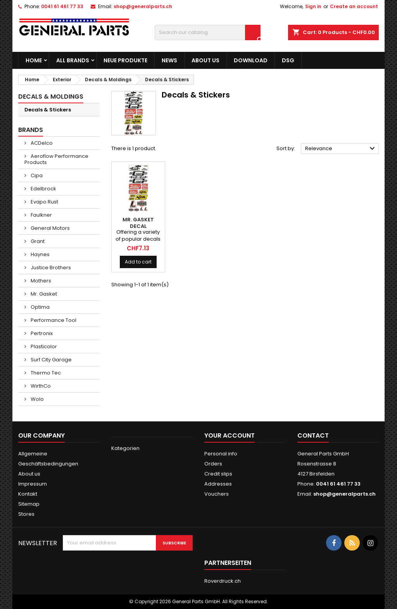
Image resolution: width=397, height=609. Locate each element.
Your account (229, 435)
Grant (37, 241)
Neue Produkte (125, 60)
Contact (313, 435)
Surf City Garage (50, 359)
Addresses (218, 484)
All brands (72, 60)
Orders (213, 463)
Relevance (341, 148)
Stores (26, 514)
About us (205, 60)
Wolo (36, 399)
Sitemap (29, 504)
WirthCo (40, 386)
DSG (288, 60)
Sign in (313, 6)
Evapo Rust (43, 201)
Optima (39, 307)
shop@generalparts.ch (143, 6)
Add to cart (138, 261)
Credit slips (218, 473)
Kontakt (27, 494)
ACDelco (41, 143)
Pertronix (41, 333)
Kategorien (125, 448)
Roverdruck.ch (222, 581)
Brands (30, 129)
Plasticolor (43, 346)
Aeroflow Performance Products (56, 159)
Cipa (36, 175)
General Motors (49, 228)
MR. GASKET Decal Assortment (138, 226)
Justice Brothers (50, 267)
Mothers (40, 280)
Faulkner (40, 215)
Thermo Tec (45, 372)
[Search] (208, 32)
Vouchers (216, 494)
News (169, 60)
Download (251, 60)
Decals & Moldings (50, 96)
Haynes (39, 254)
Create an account (354, 6)
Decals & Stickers (47, 109)
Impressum (32, 484)
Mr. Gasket (43, 294)
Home (34, 60)
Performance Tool (52, 320)
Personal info (220, 453)
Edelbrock (42, 188)
